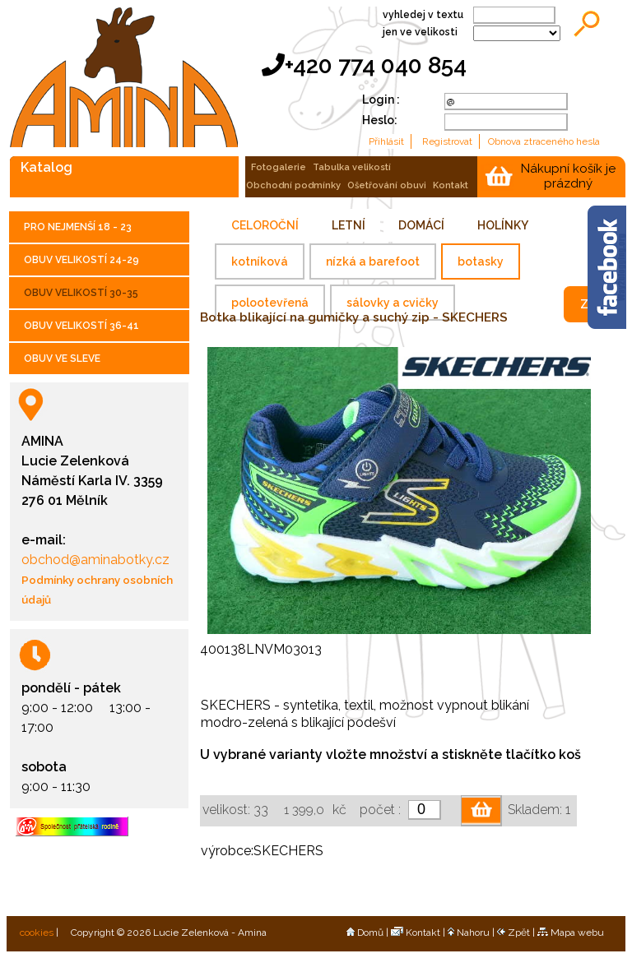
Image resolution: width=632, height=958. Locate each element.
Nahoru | (472, 932)
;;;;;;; (516, 33)
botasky (481, 261)
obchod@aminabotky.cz (95, 559)
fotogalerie (278, 167)
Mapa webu (570, 932)
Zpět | (517, 932)
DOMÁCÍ (421, 225)
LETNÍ (348, 225)
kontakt (450, 185)
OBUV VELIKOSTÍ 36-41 (81, 325)
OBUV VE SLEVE (62, 358)
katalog (46, 167)
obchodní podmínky (293, 185)
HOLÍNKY (502, 225)
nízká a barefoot (373, 261)
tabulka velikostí (352, 167)
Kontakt (415, 932)
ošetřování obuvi (386, 185)
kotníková (259, 261)
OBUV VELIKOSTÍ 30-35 (81, 293)
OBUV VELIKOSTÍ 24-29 (81, 260)
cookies (35, 932)
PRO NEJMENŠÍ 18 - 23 (78, 227)
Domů (364, 932)
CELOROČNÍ (265, 225)
